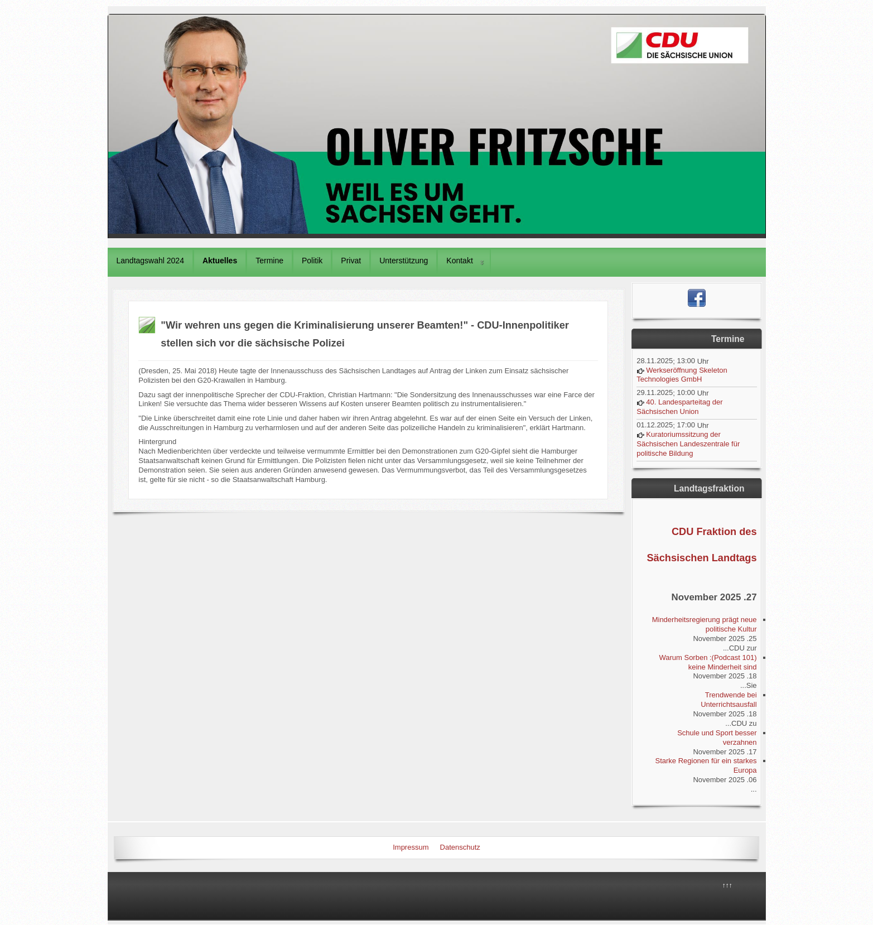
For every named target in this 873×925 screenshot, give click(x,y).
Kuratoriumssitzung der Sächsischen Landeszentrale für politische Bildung (688, 443)
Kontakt (459, 260)
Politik (312, 260)
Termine (269, 260)
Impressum (410, 847)
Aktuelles (219, 260)
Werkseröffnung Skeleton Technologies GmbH (681, 375)
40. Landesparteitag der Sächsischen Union (679, 407)
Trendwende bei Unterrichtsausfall (728, 700)
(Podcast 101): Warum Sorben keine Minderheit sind (707, 662)
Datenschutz (460, 847)
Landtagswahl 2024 (150, 260)
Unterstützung (403, 260)
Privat (351, 260)
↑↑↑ (727, 885)
